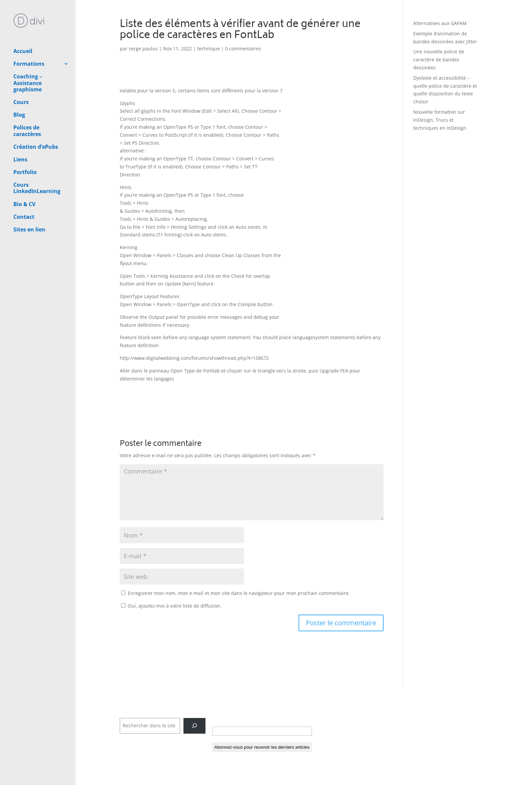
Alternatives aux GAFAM (440, 23)
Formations (28, 40)
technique (208, 48)
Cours (21, 78)
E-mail (221, 720)
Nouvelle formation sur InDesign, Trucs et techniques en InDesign (439, 120)
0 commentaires (243, 48)
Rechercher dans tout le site (152, 714)
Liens (20, 136)
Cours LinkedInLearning (36, 164)
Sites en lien (29, 206)
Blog (19, 91)
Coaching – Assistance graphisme (27, 59)
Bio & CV (24, 180)
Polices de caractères (27, 107)
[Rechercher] (194, 726)
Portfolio (25, 148)
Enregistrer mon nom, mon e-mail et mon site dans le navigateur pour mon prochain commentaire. (239, 593)
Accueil (22, 27)
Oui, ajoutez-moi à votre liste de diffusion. (171, 606)
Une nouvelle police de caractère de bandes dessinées (438, 59)
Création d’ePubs (35, 123)
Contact (23, 193)
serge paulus (143, 48)
